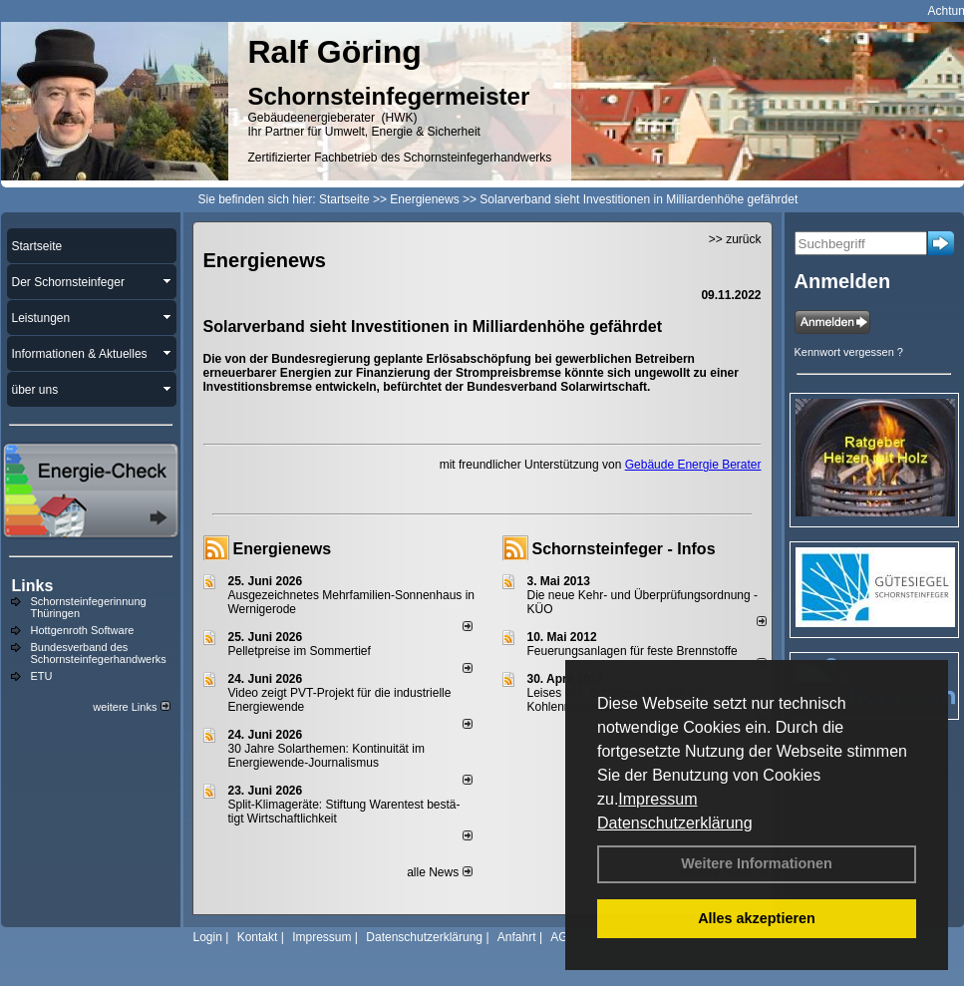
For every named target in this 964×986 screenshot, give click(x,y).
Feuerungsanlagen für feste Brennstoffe (632, 651)
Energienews (282, 548)
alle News (439, 872)
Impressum (657, 799)
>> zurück (735, 239)
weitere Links (131, 707)
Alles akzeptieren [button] (756, 918)
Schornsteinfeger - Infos (624, 548)
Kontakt (257, 937)
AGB (562, 937)
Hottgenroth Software (83, 630)
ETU (42, 676)
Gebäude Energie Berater (693, 465)
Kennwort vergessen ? (849, 352)
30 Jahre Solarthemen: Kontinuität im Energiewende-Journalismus (326, 756)
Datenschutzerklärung (675, 823)
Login (207, 937)
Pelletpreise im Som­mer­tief (299, 651)
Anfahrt (516, 937)
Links (33, 585)
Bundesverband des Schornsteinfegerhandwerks (98, 653)
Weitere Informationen (756, 863)
